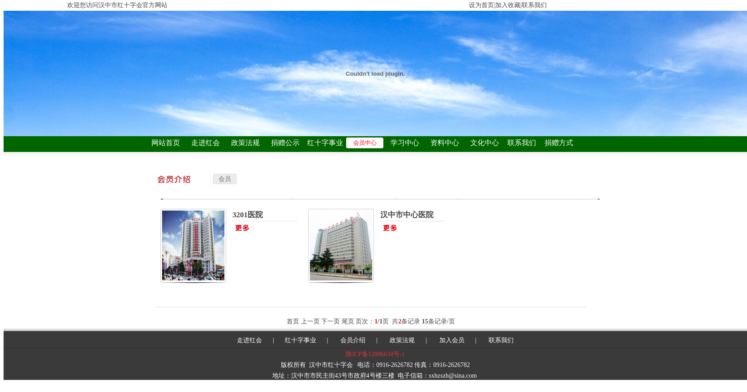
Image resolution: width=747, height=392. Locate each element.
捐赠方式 (559, 142)
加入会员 (451, 340)
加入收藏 (507, 5)
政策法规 (245, 142)
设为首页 (481, 5)
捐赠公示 (285, 142)
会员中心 (365, 142)
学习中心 (405, 142)
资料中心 (444, 142)
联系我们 (521, 142)
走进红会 (205, 142)
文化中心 (484, 142)
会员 (225, 179)
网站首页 (165, 142)
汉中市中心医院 (407, 215)
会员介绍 (352, 340)
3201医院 (247, 215)
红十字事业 (325, 142)
